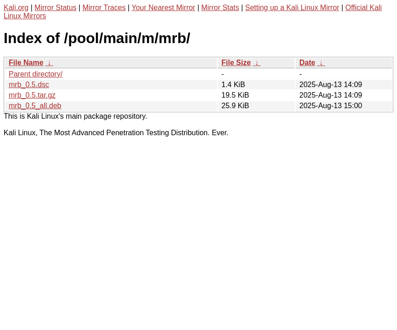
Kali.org (16, 7)
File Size (236, 62)
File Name (26, 62)
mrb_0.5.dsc (29, 84)
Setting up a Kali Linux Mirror (292, 7)
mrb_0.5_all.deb (35, 106)
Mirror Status (55, 7)
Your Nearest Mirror (163, 7)
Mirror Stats (220, 7)
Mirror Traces (104, 7)
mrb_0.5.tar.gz (32, 95)
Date (307, 62)
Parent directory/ (35, 74)
